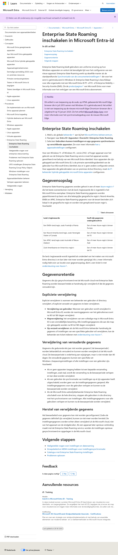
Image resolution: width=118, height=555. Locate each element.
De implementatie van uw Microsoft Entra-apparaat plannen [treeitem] (21, 109)
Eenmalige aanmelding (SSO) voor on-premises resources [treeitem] (20, 73)
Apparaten (98, 28)
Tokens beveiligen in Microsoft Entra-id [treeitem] (21, 91)
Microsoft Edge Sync (93, 111)
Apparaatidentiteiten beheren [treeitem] (18, 178)
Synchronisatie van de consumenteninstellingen (78, 76)
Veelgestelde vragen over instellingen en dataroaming (70, 445)
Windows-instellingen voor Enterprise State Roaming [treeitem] (19, 173)
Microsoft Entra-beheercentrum (98, 134)
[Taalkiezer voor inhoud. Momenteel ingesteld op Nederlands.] (10, 550)
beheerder (67, 134)
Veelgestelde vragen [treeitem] (14, 186)
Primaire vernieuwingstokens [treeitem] (18, 78)
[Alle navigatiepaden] (44, 28)
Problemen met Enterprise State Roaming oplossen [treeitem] (21, 159)
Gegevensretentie (51, 57)
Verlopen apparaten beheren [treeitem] (18, 182)
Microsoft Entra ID (84, 28)
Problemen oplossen (56, 455)
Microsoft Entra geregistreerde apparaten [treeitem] (19, 49)
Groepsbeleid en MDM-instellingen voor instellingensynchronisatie (76, 449)
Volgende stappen (51, 61)
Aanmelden (110, 3)
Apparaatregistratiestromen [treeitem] (17, 68)
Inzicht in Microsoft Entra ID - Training (57, 499)
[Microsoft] (4, 3)
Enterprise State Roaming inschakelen (58, 51)
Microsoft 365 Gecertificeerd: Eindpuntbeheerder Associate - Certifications (71, 514)
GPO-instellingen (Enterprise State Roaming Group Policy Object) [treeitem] (22, 166)
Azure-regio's (106, 186)
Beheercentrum (108, 10)
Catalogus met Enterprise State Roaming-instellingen (70, 452)
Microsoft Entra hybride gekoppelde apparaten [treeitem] (21, 62)
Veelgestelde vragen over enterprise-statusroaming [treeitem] (19, 152)
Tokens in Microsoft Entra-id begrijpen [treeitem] (18, 84)
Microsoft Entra (68, 28)
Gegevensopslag (50, 54)
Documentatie (54, 28)
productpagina (75, 86)
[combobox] (19, 28)
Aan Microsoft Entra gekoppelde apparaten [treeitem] (19, 56)
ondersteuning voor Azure (53, 266)
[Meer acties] (113, 28)
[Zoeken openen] (102, 3)
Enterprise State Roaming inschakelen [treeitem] (19, 145)
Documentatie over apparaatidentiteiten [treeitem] (20, 32)
